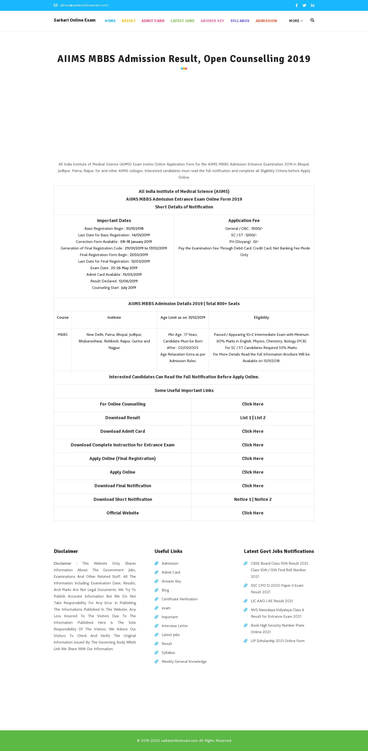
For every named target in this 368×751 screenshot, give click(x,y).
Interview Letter (175, 626)
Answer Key (212, 21)
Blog (165, 590)
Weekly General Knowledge (184, 661)
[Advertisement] (184, 116)
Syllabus (240, 21)
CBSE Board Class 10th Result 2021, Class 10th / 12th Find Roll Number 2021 (280, 570)
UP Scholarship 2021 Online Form (278, 641)
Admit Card (153, 21)
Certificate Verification (180, 599)
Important (170, 617)
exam (166, 608)
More (294, 21)
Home (110, 21)
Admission (266, 21)
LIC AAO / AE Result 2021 (272, 601)
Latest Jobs (183, 21)
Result (128, 21)
